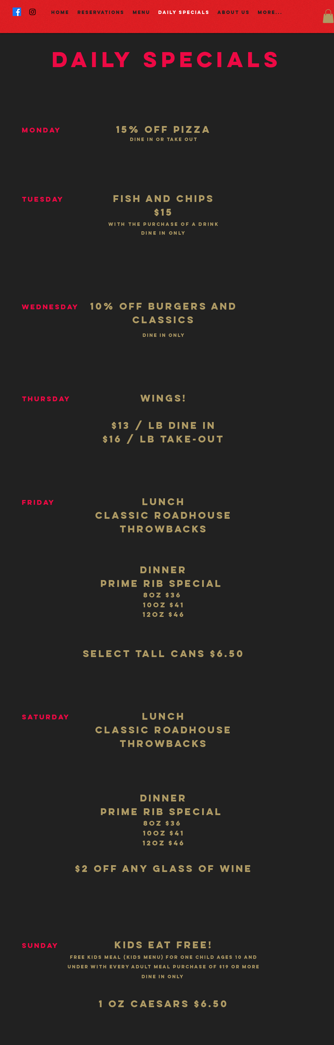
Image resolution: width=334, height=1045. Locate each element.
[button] (328, 16)
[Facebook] (17, 11)
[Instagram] (32, 11)
